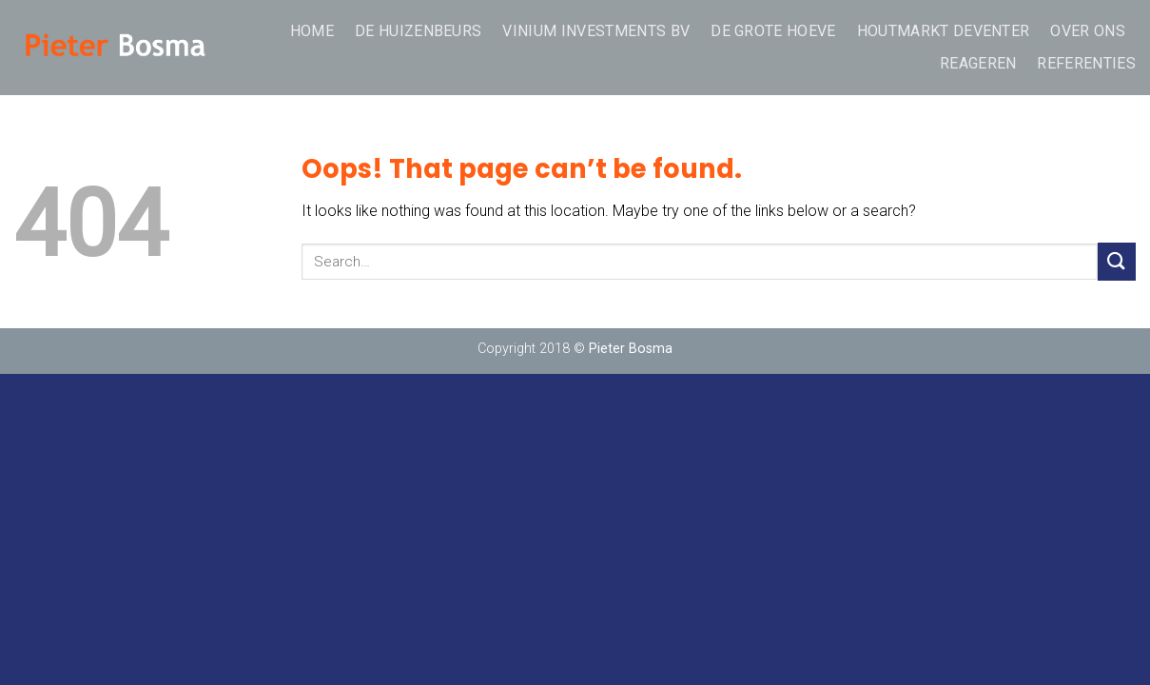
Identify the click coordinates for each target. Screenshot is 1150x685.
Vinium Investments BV (596, 31)
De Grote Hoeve (773, 31)
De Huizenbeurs (418, 31)
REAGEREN (978, 63)
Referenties (1086, 63)
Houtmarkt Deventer (943, 31)
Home (312, 31)
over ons (1087, 31)
